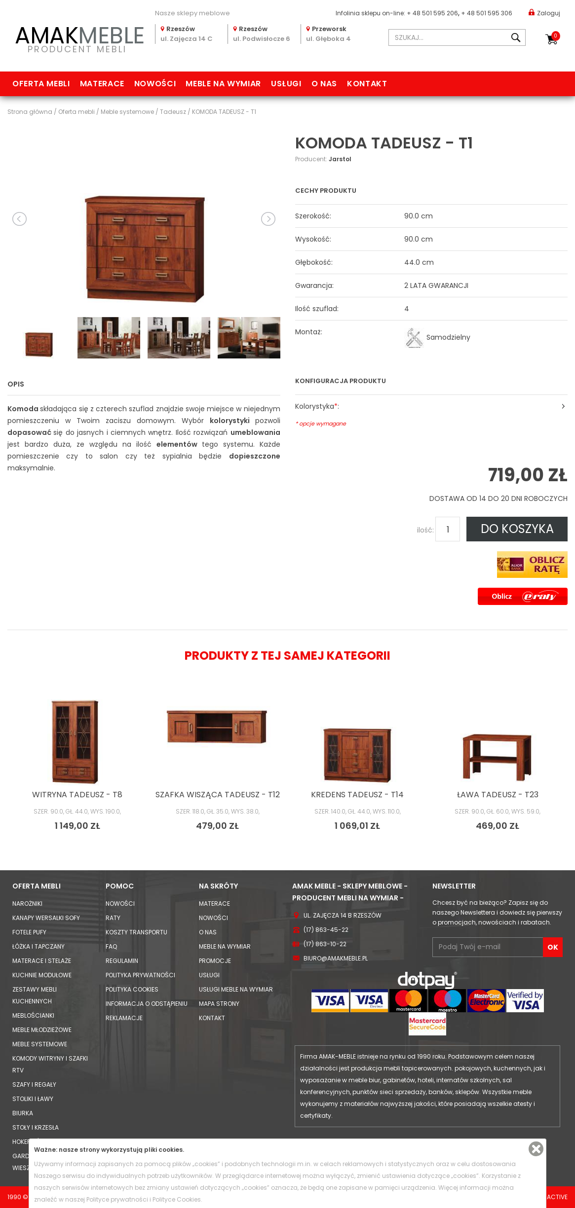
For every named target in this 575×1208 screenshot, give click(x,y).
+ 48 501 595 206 (432, 13)
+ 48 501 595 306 (486, 13)
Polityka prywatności (140, 975)
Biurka (22, 1113)
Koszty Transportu (136, 932)
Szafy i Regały (34, 1084)
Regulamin (122, 961)
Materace (102, 83)
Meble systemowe (39, 1044)
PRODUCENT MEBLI (77, 37)
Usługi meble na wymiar (236, 989)
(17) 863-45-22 (326, 929)
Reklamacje (124, 1018)
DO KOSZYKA (517, 529)
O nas (324, 83)
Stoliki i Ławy (32, 1099)
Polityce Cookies (177, 1199)
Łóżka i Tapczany (38, 946)
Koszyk (555, 36)
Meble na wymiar (223, 83)
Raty (113, 918)
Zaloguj (544, 12)
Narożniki (27, 903)
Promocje (215, 961)
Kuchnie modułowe (42, 975)
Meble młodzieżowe (42, 1030)
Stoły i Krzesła (35, 1127)
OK (552, 947)
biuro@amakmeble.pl (336, 958)
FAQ (111, 946)
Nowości (155, 83)
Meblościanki (33, 1015)
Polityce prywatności (117, 1199)
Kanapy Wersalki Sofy (46, 918)
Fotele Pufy (29, 932)
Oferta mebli (41, 83)
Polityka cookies (132, 989)
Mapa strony (219, 1003)
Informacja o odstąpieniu (147, 1003)
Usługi (286, 83)
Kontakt (367, 83)
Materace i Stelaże (41, 961)
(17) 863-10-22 (325, 944)
